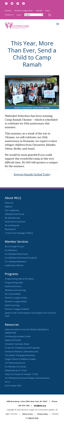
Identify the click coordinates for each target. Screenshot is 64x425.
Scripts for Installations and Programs (22, 347)
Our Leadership (12, 210)
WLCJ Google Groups (14, 246)
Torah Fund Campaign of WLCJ (19, 233)
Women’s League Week (23, 10)
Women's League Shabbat (17, 309)
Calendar (39, 10)
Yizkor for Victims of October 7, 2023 (21, 374)
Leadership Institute (14, 265)
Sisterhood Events (13, 286)
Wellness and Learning (15, 290)
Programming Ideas (14, 282)
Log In (18, 15)
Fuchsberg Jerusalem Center (18, 336)
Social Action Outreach (15, 221)
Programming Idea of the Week (19, 278)
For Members (11, 250)
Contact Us (9, 15)
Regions (8, 206)
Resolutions (10, 229)
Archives (8, 10)
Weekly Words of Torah (16, 370)
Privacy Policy (42, 414)
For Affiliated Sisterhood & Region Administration (27, 378)
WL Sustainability (13, 294)
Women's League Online (16, 297)
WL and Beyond (12, 225)
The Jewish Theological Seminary (20, 355)
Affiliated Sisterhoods (14, 214)
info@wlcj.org (40, 405)
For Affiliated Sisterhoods (16, 254)
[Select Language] (33, 14)
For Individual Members (15, 261)
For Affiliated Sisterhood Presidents (21, 257)
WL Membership (12, 218)
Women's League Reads (16, 301)
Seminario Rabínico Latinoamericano (21, 351)
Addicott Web (33, 418)
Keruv (7, 381)
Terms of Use (27, 414)
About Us (9, 202)
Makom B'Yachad (13, 340)
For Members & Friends (15, 366)
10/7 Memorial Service (15, 363)
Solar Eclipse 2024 (13, 385)
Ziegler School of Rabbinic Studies (20, 359)
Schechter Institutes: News (17, 344)
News (47, 10)
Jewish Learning (12, 305)
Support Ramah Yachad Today (32, 174)
